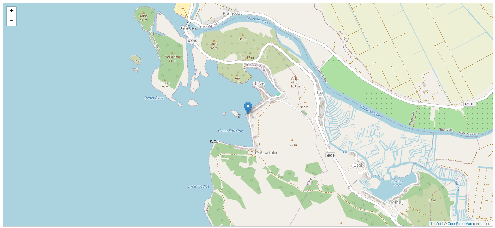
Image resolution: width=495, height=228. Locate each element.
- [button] (11, 21)
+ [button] (11, 11)
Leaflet (436, 223)
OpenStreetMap (460, 223)
